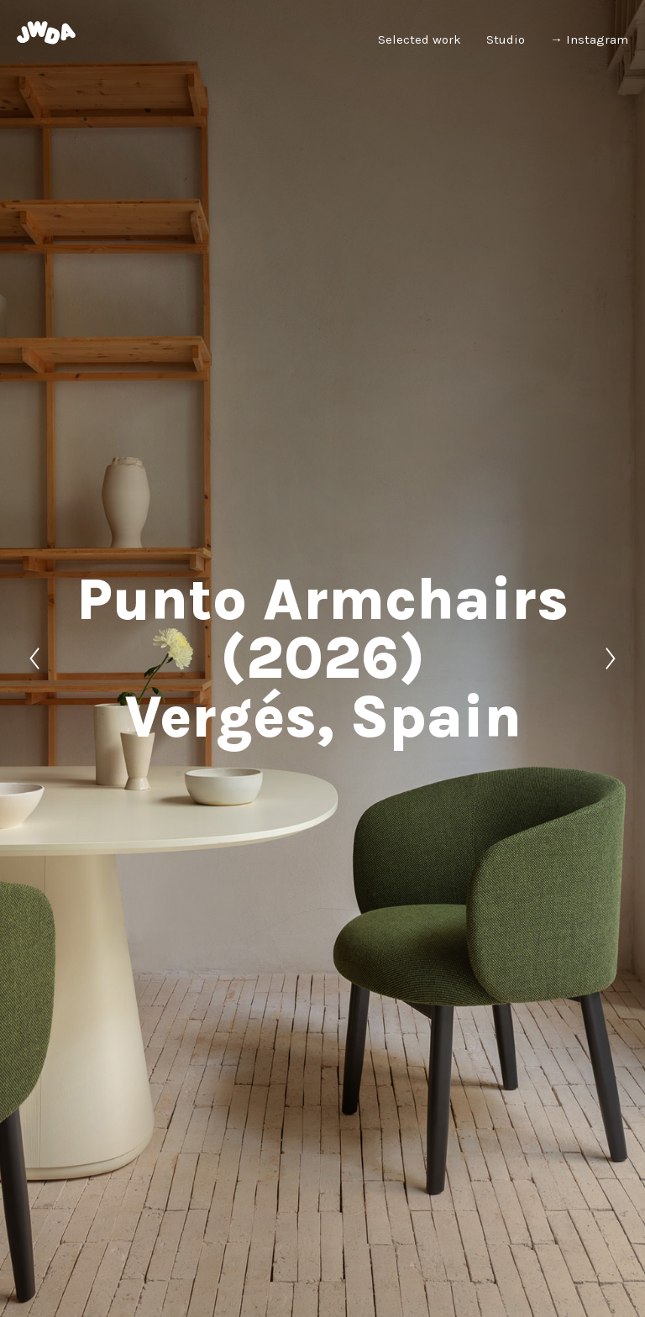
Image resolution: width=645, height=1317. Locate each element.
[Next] (610, 658)
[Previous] (34, 658)
